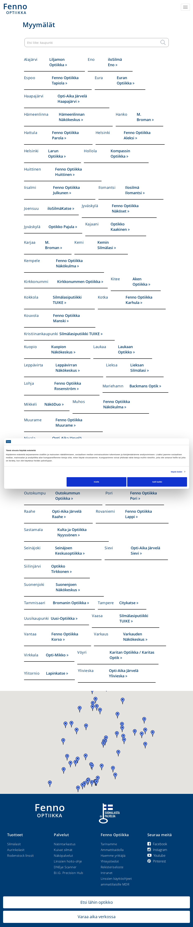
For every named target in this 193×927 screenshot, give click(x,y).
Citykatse (127, 602)
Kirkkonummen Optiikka (78, 281)
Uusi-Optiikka (63, 618)
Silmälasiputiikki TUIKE (79, 333)
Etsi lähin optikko (96, 902)
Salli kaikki (157, 482)
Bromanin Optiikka (69, 602)
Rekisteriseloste (112, 867)
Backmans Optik (143, 385)
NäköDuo (52, 404)
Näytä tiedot (176, 472)
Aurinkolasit (15, 850)
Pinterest (156, 861)
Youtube (156, 855)
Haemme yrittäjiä (113, 855)
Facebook (157, 844)
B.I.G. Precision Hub (68, 873)
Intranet (107, 873)
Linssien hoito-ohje (68, 861)
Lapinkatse (55, 673)
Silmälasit (14, 844)
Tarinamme (109, 844)
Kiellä (96, 482)
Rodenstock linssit (20, 855)
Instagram (157, 849)
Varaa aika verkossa (97, 916)
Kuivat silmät (63, 850)
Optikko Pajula (61, 226)
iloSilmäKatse (59, 208)
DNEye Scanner (65, 867)
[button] (79, 709)
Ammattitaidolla (112, 850)
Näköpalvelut (63, 855)
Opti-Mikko (56, 654)
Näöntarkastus (65, 844)
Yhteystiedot (110, 861)
